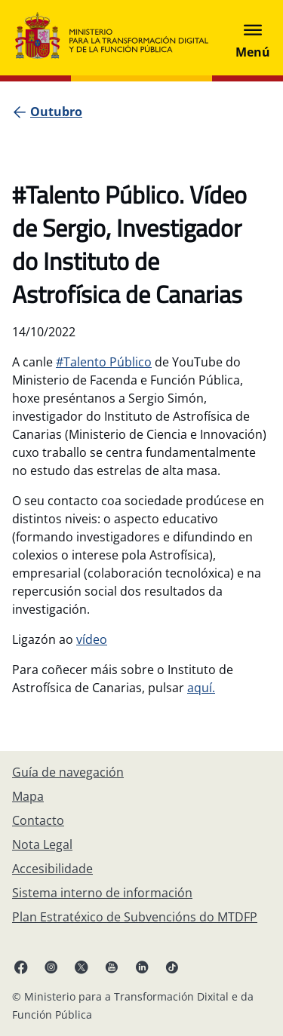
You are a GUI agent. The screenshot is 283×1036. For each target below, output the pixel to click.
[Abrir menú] (253, 38)
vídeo (91, 639)
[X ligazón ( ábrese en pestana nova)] (81, 967)
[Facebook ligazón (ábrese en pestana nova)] (21, 967)
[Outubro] (56, 112)
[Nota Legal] (42, 844)
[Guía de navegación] (68, 772)
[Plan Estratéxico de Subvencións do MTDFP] (134, 917)
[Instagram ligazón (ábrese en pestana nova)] (51, 967)
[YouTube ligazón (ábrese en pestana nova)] (112, 967)
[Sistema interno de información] (102, 893)
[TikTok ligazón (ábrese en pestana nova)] (172, 967)
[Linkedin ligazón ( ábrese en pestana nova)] (142, 967)
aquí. (201, 687)
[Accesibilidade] (52, 869)
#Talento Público (104, 362)
